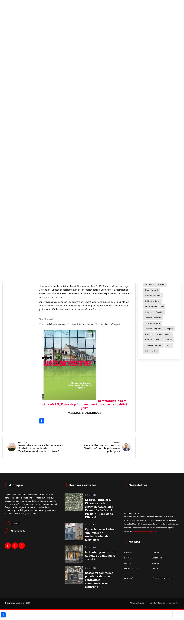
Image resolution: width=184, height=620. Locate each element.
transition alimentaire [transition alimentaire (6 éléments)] (153, 318)
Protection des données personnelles (164, 602)
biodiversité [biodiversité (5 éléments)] (160, 235)
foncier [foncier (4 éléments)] (169, 257)
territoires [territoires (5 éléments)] (148, 312)
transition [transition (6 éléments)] (159, 312)
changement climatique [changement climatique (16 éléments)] (153, 251)
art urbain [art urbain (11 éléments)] (148, 235)
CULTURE (155, 552)
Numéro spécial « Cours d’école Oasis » (159, 165)
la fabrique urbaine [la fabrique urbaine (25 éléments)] (152, 268)
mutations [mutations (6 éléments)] (158, 273)
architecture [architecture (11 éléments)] (159, 229)
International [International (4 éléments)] (167, 262)
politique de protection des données (145, 530)
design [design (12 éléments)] (160, 257)
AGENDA (155, 562)
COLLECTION (157, 557)
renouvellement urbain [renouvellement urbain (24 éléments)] (153, 296)
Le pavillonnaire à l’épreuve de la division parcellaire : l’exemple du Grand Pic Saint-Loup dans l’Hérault (99, 507)
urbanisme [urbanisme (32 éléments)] (149, 334)
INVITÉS (127, 562)
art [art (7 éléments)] (169, 229)
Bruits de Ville (14, 139)
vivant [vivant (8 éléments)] (168, 345)
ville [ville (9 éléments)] (157, 340)
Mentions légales (137, 602)
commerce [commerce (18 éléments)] (170, 251)
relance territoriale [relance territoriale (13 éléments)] (152, 290)
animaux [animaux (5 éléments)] (148, 229)
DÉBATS (127, 557)
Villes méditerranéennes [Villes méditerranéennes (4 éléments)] (153, 345)
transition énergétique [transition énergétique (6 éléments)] (153, 329)
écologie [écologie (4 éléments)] (155, 351)
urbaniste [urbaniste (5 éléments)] (148, 340)
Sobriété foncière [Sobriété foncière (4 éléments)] (151, 307)
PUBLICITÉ (128, 577)
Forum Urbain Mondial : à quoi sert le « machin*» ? (158, 147)
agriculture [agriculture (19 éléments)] (149, 224)
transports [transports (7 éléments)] (169, 329)
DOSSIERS (128, 552)
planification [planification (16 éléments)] (149, 284)
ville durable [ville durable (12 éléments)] (167, 340)
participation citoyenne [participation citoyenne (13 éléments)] (153, 279)
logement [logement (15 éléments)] (166, 268)
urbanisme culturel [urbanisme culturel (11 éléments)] (164, 334)
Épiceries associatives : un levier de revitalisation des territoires (100, 534)
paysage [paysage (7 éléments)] (168, 279)
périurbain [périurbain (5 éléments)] (161, 284)
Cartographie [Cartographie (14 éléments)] (149, 240)
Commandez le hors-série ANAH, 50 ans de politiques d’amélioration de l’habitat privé (84, 404)
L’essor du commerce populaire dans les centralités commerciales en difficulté (99, 579)
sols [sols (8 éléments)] (162, 307)
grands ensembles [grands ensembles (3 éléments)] (152, 262)
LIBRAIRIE (155, 568)
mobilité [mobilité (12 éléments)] (147, 273)
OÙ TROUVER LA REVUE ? (162, 577)
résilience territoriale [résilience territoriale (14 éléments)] (152, 301)
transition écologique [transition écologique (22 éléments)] (152, 323)
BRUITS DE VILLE (131, 568)
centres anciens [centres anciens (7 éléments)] (164, 240)
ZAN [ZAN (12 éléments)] (146, 351)
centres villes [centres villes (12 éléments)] (150, 246)
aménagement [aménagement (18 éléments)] (162, 224)
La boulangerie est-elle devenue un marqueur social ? (18, 192)
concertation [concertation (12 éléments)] (149, 257)
